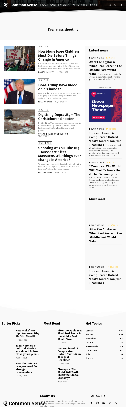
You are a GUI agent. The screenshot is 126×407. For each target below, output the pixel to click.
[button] (121, 5)
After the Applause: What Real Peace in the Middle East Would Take (103, 64)
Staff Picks (45, 142)
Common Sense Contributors (53, 132)
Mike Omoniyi (45, 100)
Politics (43, 48)
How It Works (95, 58)
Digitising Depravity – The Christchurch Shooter (55, 115)
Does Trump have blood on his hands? (58, 86)
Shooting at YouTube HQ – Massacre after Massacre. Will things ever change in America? (59, 150)
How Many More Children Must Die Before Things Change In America (58, 55)
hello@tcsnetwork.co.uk (62, 363)
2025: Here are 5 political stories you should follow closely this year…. (28, 314)
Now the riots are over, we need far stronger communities (27, 327)
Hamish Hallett (46, 71)
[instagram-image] (10, 381)
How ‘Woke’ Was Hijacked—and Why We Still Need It (28, 301)
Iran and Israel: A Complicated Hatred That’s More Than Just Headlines (104, 131)
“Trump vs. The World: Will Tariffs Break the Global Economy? (104, 157)
